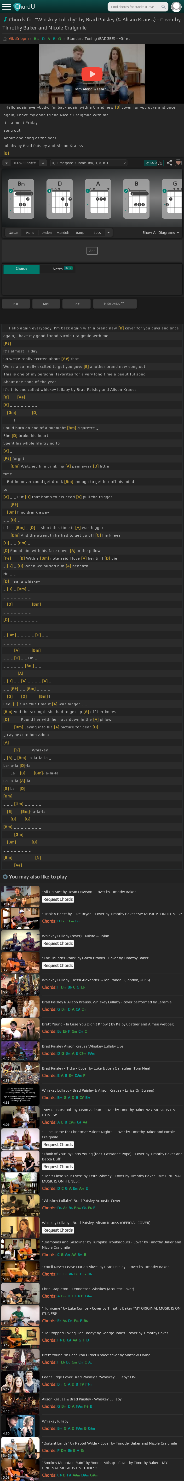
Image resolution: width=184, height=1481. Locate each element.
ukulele (46, 232)
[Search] (163, 7)
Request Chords (58, 899)
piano (30, 232)
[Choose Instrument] (108, 232)
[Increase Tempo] (43, 162)
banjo (80, 232)
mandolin (63, 232)
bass (97, 232)
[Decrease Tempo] (6, 162)
